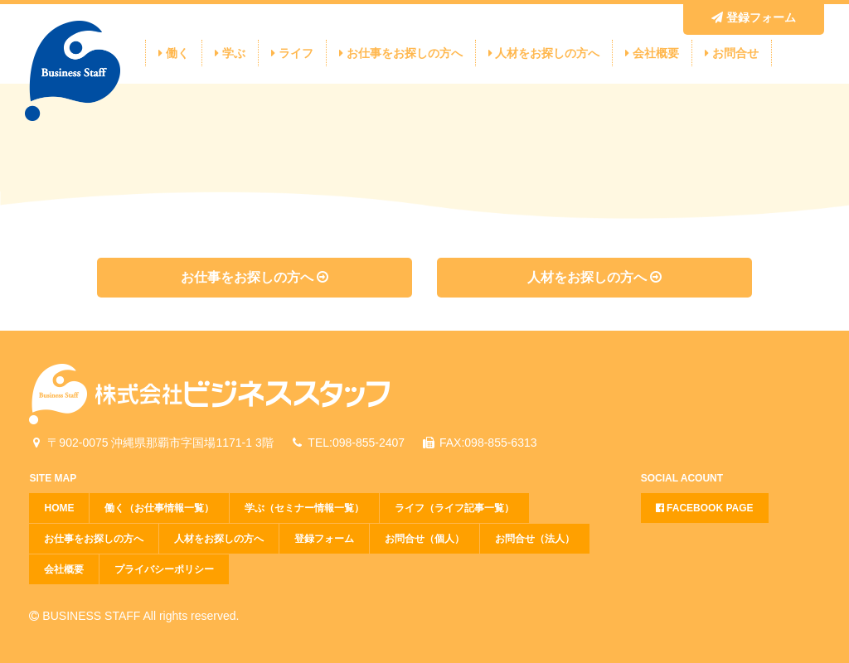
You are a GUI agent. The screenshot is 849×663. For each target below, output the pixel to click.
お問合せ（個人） (424, 538)
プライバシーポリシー (164, 569)
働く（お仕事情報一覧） (159, 508)
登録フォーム (753, 17)
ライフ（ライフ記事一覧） (454, 508)
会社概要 (652, 53)
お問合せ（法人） (535, 538)
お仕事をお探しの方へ (401, 53)
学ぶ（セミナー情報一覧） (304, 508)
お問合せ (732, 53)
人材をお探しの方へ (544, 53)
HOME (59, 508)
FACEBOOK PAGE (705, 508)
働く (173, 53)
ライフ (292, 53)
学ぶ (230, 53)
